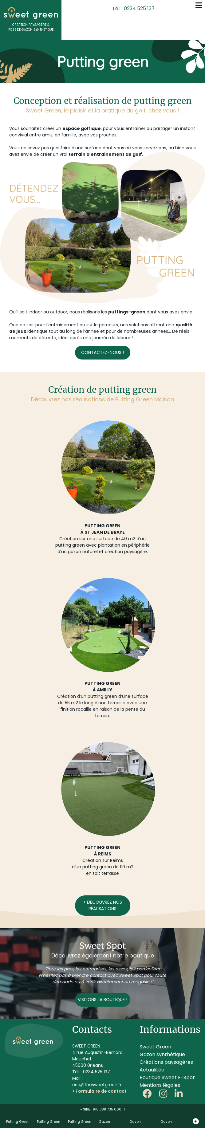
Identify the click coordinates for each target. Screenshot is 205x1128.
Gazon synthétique (162, 1054)
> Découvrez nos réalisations (102, 905)
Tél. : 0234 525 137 (133, 8)
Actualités (152, 1069)
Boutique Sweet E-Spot (167, 1077)
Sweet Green (155, 1046)
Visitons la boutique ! (102, 999)
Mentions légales (160, 1085)
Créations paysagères (166, 1062)
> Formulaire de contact (99, 1091)
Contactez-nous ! (102, 352)
